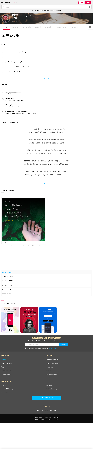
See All (46, 78)
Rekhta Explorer (51, 374)
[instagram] (50, 410)
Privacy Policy (52, 348)
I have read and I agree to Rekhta (41, 348)
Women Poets (7, 285)
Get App (88, 2)
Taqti (3, 367)
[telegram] (55, 410)
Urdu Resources (6, 370)
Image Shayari (61, 27)
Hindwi (3, 385)
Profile (15, 27)
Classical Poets (7, 281)
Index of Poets (7, 272)
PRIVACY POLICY (38, 417)
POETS (34, 10)
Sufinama (49, 385)
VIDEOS (52, 10)
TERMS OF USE (47, 417)
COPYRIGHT (56, 417)
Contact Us (50, 367)
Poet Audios (6, 294)
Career (48, 370)
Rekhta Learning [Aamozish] (51, 389)
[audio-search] (89, 6)
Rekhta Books (5, 392)
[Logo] (7, 3)
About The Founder (52, 363)
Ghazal (27, 27)
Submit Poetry (5, 374)
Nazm (38, 27)
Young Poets (6, 289)
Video (74, 27)
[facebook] (38, 410)
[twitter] (42, 410)
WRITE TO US (46, 398)
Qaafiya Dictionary (7, 363)
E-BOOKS (58, 10)
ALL (6, 27)
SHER (38, 10)
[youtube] (46, 410)
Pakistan (18, 21)
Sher (48, 27)
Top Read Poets (7, 276)
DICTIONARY (45, 10)
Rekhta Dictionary (7, 389)
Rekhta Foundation (52, 359)
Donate (81, 2)
